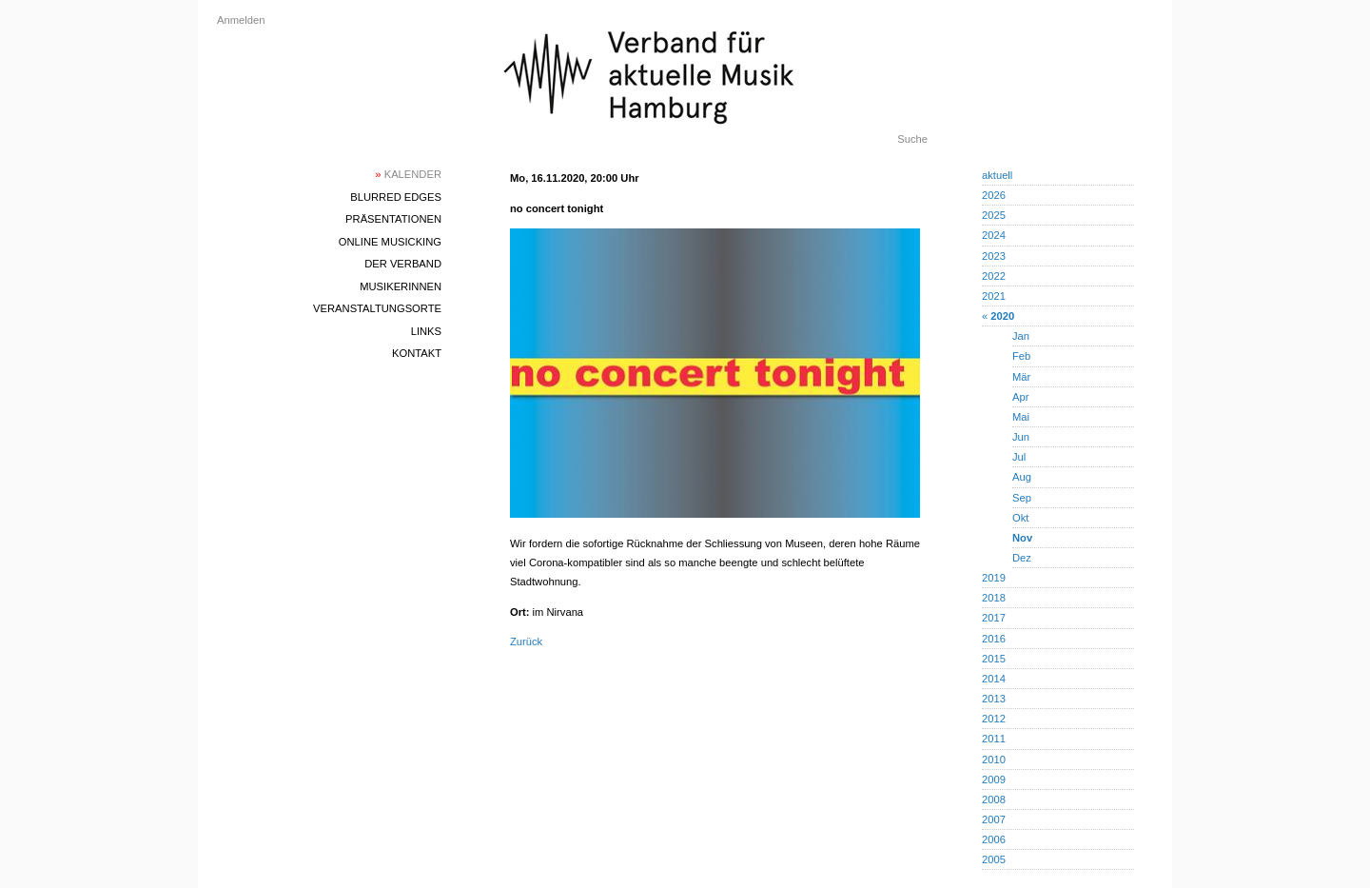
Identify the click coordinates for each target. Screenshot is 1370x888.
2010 (994, 759)
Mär (1021, 377)
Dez (1021, 557)
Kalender (408, 174)
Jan (1020, 336)
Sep (1021, 497)
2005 (994, 859)
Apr (1020, 397)
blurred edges (395, 197)
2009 (994, 779)
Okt (1020, 517)
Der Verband (402, 263)
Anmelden (240, 20)
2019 (994, 577)
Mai (1020, 417)
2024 (994, 235)
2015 (994, 658)
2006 (994, 839)
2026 (994, 195)
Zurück (526, 641)
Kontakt (416, 353)
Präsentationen (393, 219)
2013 (994, 698)
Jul (1019, 457)
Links (426, 331)
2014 (994, 678)
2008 (994, 799)
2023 (994, 256)
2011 (994, 738)
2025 (994, 215)
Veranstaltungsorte (377, 308)
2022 (994, 276)
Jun (1020, 437)
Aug (1021, 477)
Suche (912, 139)
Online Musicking (390, 241)
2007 (994, 819)
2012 (994, 718)
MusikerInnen (400, 286)
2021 (994, 296)
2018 (994, 597)
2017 (994, 617)
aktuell (997, 175)
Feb (1021, 356)
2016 (994, 638)
